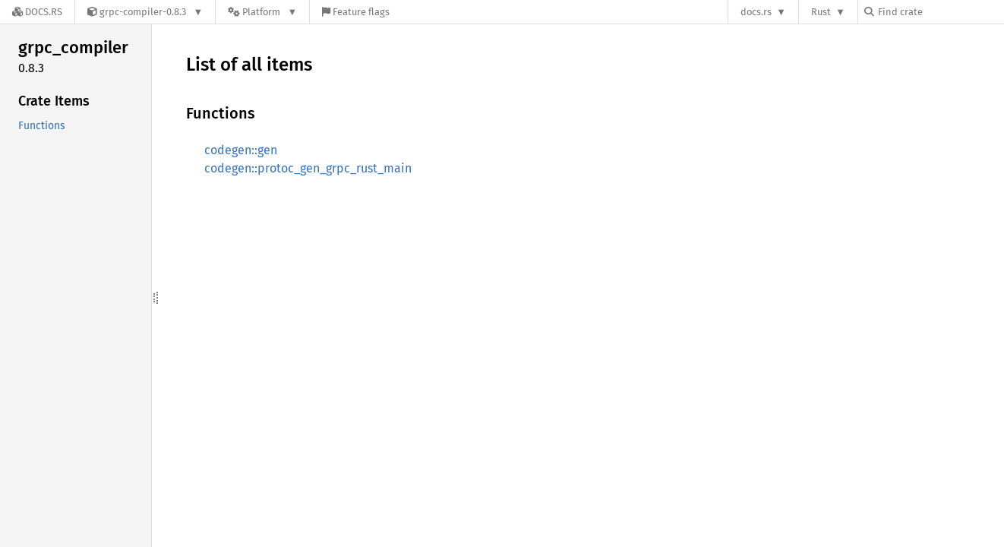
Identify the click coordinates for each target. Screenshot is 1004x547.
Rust (821, 11)
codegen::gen (240, 150)
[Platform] (262, 12)
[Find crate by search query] (940, 12)
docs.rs (756, 11)
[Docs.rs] (37, 12)
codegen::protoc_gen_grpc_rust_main (308, 168)
